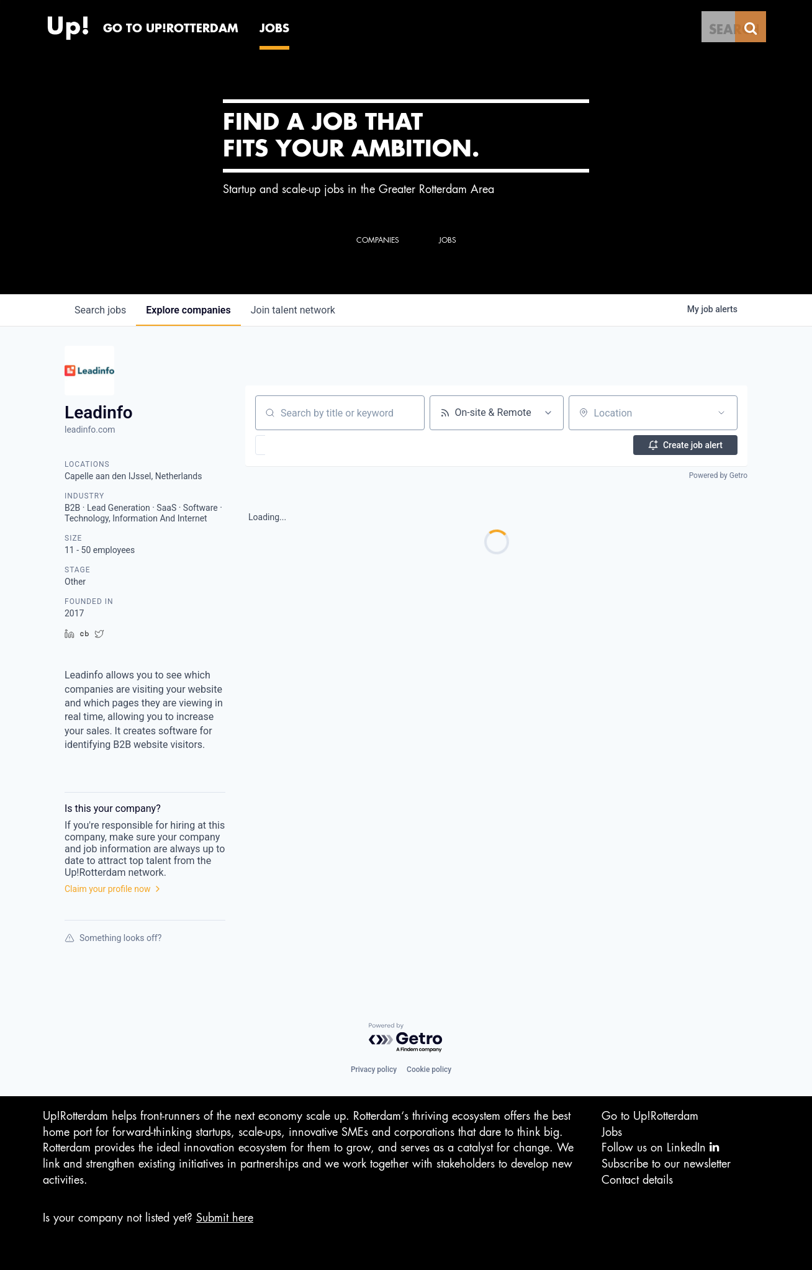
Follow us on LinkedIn (660, 1147)
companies (188, 310)
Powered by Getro (718, 475)
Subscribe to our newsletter (666, 1163)
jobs (100, 310)
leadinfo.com (90, 430)
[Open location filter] (721, 412)
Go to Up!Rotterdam (650, 1116)
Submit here (224, 1217)
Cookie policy (429, 1069)
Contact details (637, 1180)
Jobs (612, 1132)
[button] (296, 445)
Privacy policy (374, 1069)
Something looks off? (113, 938)
